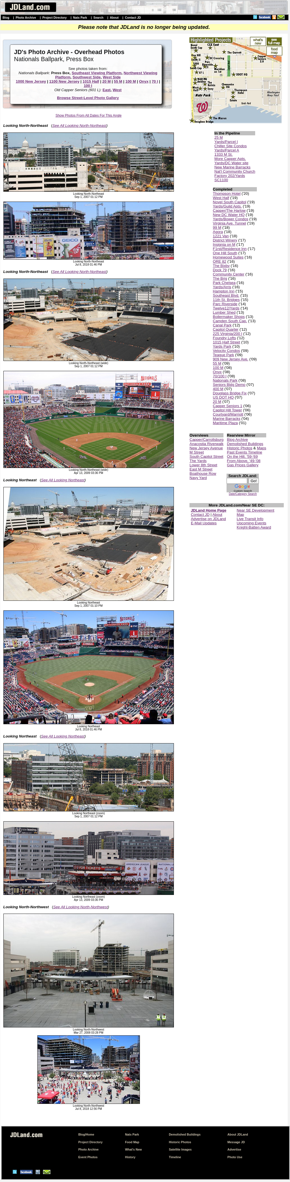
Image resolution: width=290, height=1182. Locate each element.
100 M (130, 81)
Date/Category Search (243, 493)
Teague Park (223, 355)
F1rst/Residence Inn (230, 249)
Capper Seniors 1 (227, 406)
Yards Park (222, 346)
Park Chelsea (224, 283)
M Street (196, 452)
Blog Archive (237, 439)
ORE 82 (219, 261)
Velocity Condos (226, 351)
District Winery (225, 240)
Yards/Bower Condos (230, 219)
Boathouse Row (202, 473)
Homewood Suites (228, 257)
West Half (221, 198)
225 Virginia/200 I (227, 334)
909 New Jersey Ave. (230, 359)
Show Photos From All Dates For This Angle (88, 115)
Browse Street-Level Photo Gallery (88, 98)
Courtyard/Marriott (228, 414)
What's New (133, 1149)
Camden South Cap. (230, 321)
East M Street (200, 469)
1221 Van (221, 236)
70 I (155, 81)
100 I (88, 86)
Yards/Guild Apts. (227, 206)
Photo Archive (26, 17)
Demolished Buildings (245, 444)
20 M (106, 81)
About (114, 17)
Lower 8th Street (203, 465)
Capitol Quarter (225, 329)
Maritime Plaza (225, 423)
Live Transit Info (250, 519)
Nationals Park (225, 380)
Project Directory (54, 17)
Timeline (175, 1157)
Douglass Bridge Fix (230, 393)
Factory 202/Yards (229, 176)
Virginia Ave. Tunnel (229, 223)
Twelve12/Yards (226, 308)
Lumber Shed (224, 312)
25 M (218, 137)
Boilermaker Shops (229, 317)
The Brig (220, 278)
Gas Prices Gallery (242, 465)
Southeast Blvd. (226, 295)
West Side (112, 77)
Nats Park (80, 17)
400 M (218, 389)
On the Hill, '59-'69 (242, 456)
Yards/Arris (222, 287)
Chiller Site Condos (230, 146)
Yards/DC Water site (231, 163)
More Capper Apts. (230, 159)
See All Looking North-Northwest (80, 907)
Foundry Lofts (224, 338)
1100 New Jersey (64, 81)
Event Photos (87, 1157)
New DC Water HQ (229, 215)
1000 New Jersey (31, 81)
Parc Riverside (225, 304)
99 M (217, 227)
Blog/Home (86, 1134)
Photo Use (234, 1157)
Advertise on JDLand (208, 519)
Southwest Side (86, 77)
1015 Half (91, 81)
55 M (118, 81)
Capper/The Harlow (229, 210)
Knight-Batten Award (254, 527)
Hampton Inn (223, 291)
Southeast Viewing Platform (96, 73)
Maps (261, 448)
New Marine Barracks (232, 167)
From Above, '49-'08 (243, 461)
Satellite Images (180, 1149)
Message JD (236, 1142)
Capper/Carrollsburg (206, 439)
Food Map (132, 1142)
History (130, 1157)
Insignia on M (224, 244)
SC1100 (221, 180)
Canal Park (222, 325)
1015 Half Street (226, 342)
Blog (6, 17)
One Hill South (225, 253)
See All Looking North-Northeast (79, 125)
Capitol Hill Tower (227, 410)
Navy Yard (198, 478)
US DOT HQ (223, 397)
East (106, 90)
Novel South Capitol (229, 202)
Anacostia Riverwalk (206, 444)
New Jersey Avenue (206, 448)
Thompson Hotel (227, 193)
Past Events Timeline (244, 452)
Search (98, 17)
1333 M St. (223, 154)
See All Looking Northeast (63, 480)
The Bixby (221, 266)
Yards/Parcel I (226, 142)
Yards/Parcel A (226, 150)
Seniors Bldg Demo (229, 384)
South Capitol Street (206, 456)
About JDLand (237, 1134)
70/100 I (220, 376)
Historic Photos (239, 448)
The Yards (197, 461)
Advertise (234, 1149)
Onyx (143, 81)
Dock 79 (220, 270)
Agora (218, 232)
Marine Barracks (226, 418)
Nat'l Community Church (234, 171)
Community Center (228, 274)
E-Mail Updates (204, 523)
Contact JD (133, 17)
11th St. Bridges (226, 300)
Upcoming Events (251, 523)
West (117, 90)
